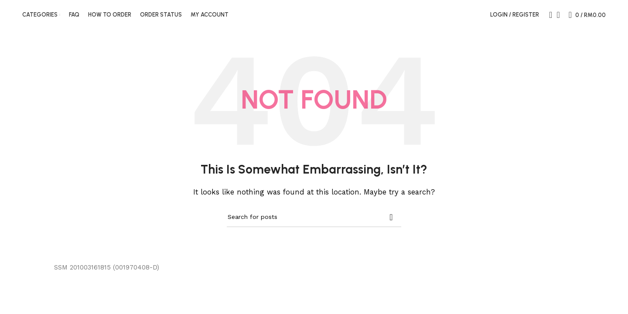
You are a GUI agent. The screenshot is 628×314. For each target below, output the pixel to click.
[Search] (547, 18)
